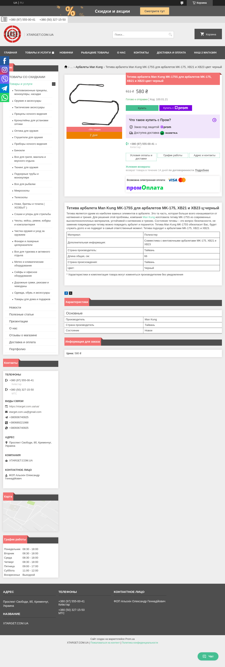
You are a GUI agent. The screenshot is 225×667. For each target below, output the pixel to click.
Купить (142, 108)
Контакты (141, 52)
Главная (10, 52)
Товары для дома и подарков (32, 299)
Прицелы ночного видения (30, 113)
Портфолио (17, 349)
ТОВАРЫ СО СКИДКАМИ (27, 77)
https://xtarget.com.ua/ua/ (24, 406)
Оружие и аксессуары (27, 100)
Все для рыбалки (24, 184)
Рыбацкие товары (95, 52)
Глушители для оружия (28, 137)
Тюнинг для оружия (26, 167)
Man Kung (149, 217)
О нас (121, 52)
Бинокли (19, 150)
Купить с (175, 108)
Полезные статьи (21, 314)
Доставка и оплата (171, 52)
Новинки (66, 52)
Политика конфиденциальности (140, 642)
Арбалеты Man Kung (89, 67)
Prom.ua (130, 639)
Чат (208, 656)
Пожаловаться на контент (105, 642)
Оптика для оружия (26, 130)
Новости (15, 307)
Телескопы (21, 197)
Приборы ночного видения (30, 143)
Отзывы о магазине (23, 335)
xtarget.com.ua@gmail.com (25, 411)
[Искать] (170, 34)
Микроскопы (21, 190)
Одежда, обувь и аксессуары (32, 292)
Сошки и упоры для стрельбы (32, 214)
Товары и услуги (38, 52)
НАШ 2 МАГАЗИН (205, 52)
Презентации (18, 321)
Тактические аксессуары (29, 107)
